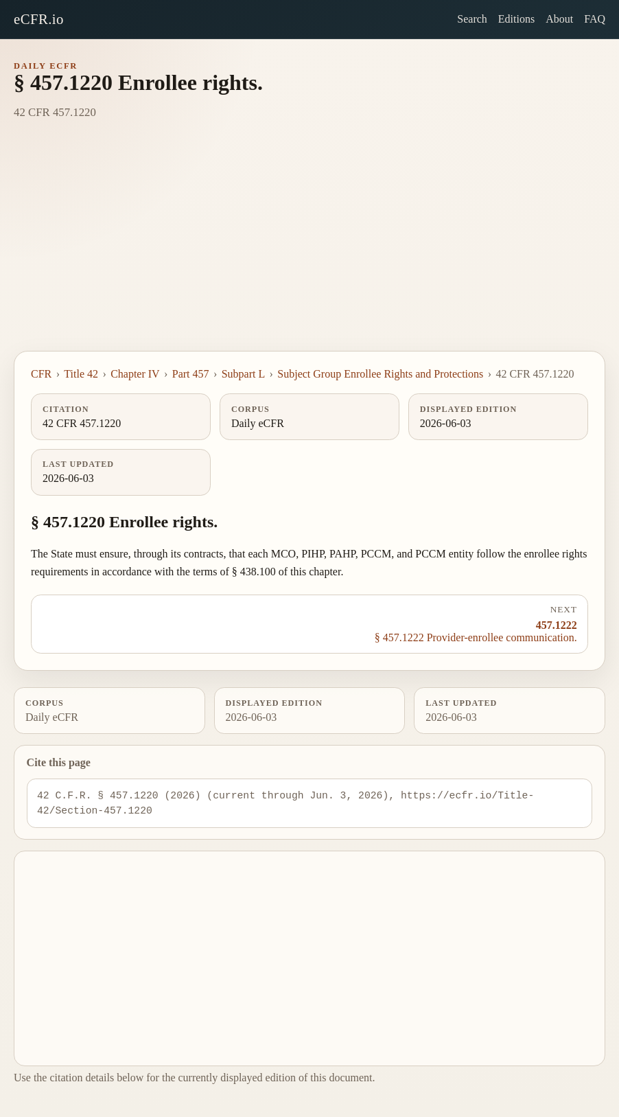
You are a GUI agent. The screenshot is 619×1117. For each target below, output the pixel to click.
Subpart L (244, 374)
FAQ (594, 19)
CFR (41, 374)
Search (472, 19)
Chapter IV (135, 374)
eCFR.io (39, 19)
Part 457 (190, 374)
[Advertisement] (309, 248)
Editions (516, 19)
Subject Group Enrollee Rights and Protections (380, 374)
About (559, 19)
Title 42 (81, 374)
